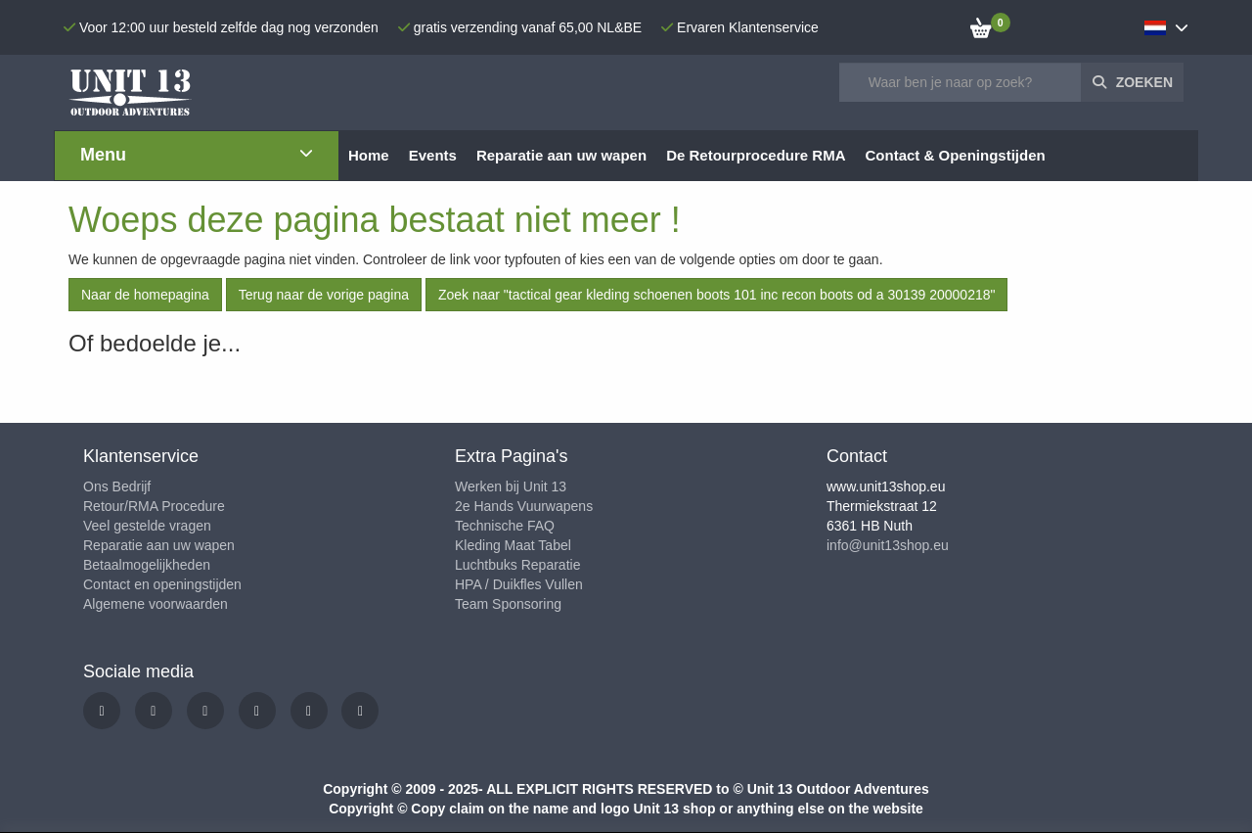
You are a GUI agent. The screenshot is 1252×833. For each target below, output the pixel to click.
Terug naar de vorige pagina (324, 294)
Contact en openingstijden (162, 584)
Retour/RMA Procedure (154, 506)
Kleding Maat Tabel (513, 545)
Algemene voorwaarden (155, 604)
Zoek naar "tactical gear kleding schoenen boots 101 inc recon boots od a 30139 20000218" (717, 294)
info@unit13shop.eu (888, 545)
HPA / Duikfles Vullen (519, 584)
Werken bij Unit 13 (510, 486)
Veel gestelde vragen (147, 525)
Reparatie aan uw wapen (159, 545)
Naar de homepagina (145, 294)
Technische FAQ (505, 525)
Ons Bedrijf (117, 486)
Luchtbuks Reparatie (517, 565)
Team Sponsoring (508, 604)
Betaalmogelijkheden (146, 565)
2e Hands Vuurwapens (524, 506)
